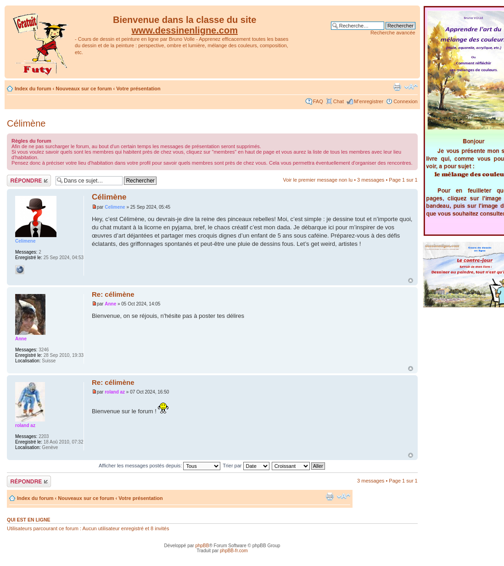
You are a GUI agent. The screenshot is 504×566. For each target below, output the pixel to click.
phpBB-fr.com (234, 550)
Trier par (246, 465)
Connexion (405, 101)
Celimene (115, 207)
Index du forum (33, 88)
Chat (338, 101)
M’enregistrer (368, 101)
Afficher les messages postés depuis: (159, 465)
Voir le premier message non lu (318, 180)
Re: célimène (113, 294)
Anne (110, 303)
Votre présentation (138, 88)
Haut (410, 280)
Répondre (29, 180)
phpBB (202, 545)
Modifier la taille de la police (411, 87)
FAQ (318, 101)
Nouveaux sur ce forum (84, 88)
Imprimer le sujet (397, 87)
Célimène (26, 123)
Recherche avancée (392, 32)
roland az (115, 391)
